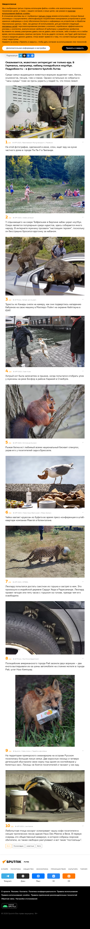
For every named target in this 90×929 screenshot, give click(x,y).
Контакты (24, 891)
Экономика (42, 869)
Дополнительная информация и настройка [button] (26, 48)
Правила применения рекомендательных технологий (54, 895)
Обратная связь (8, 899)
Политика (16, 869)
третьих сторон (44, 16)
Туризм (83, 869)
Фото (8, 846)
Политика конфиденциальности (42, 891)
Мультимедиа (18, 846)
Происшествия (58, 869)
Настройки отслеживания (26, 899)
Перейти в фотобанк (39, 751)
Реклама (14, 891)
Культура (73, 869)
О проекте (5, 891)
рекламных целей (9, 26)
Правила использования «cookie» (15, 895)
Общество (28, 869)
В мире (4, 869)
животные (30, 846)
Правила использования (67, 891)
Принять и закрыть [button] (75, 48)
